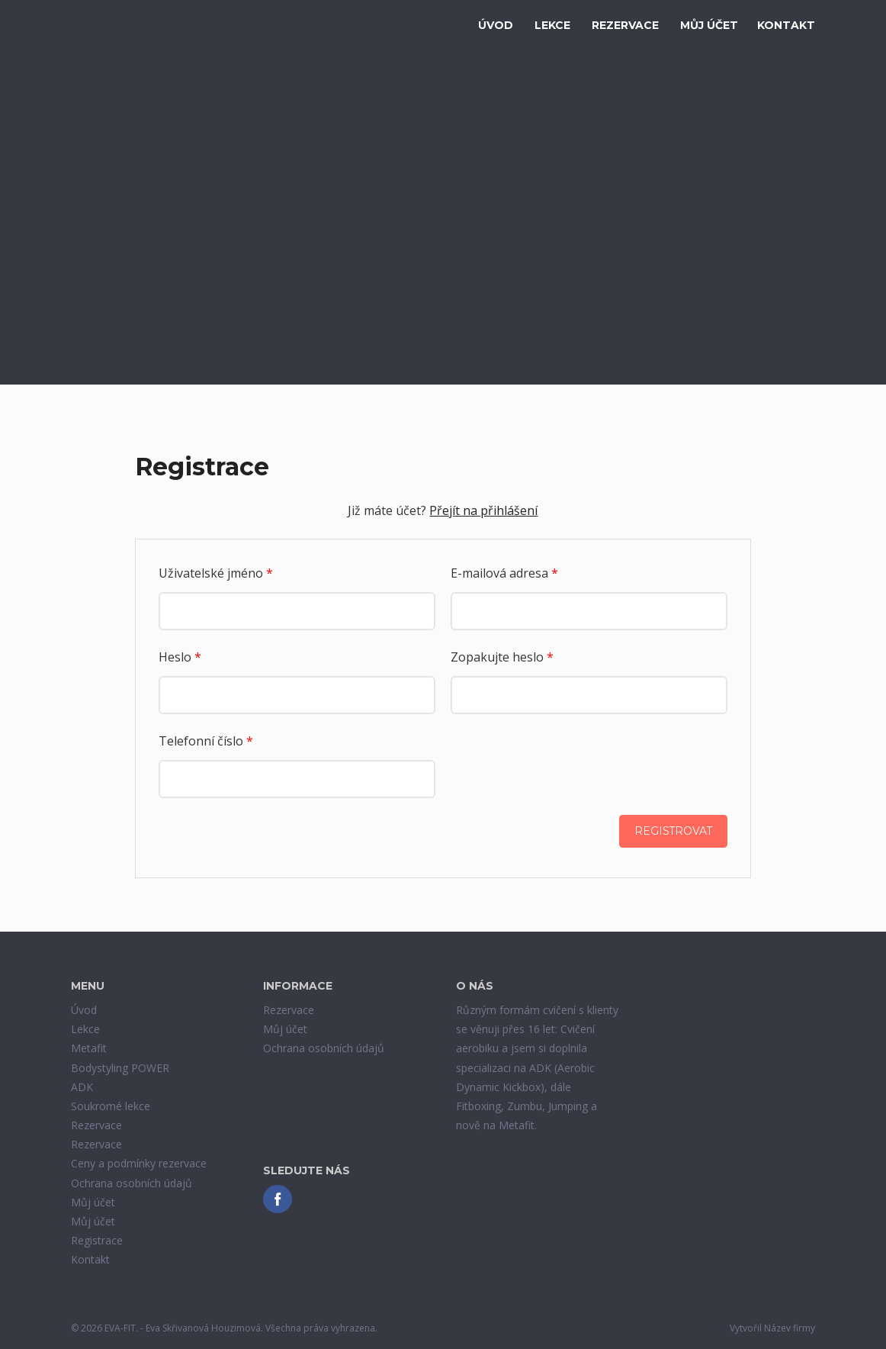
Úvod (495, 25)
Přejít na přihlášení (483, 510)
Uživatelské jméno (216, 573)
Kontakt (786, 25)
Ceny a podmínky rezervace (139, 1164)
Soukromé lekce (110, 1106)
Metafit (89, 1049)
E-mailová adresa (504, 573)
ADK (82, 1087)
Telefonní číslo (206, 740)
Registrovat (672, 832)
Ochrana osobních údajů (131, 1183)
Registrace (97, 1240)
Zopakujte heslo (502, 657)
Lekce (552, 25)
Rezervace (625, 25)
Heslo (180, 657)
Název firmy (789, 1328)
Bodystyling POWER (120, 1068)
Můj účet (709, 25)
